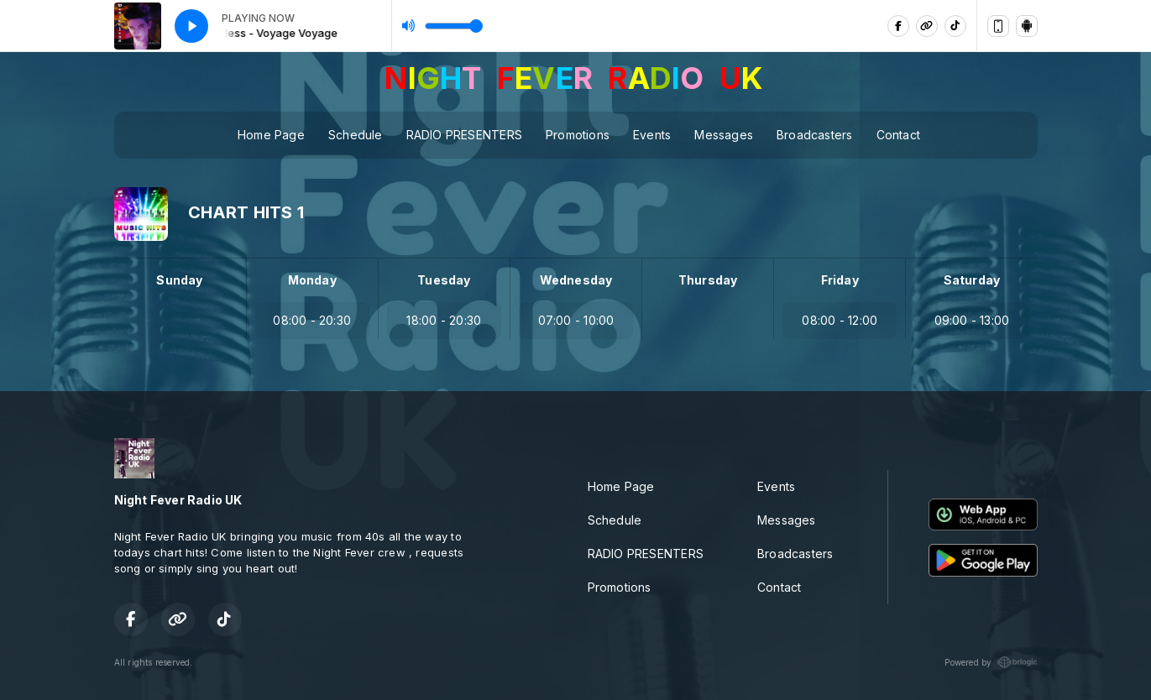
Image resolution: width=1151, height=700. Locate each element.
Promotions (578, 135)
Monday (312, 280)
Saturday (972, 280)
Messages (723, 135)
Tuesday (443, 280)
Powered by (990, 662)
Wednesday (576, 280)
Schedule (355, 135)
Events (652, 135)
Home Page (271, 135)
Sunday (179, 280)
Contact (898, 135)
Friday (840, 280)
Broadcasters (815, 135)
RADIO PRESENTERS (464, 135)
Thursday (708, 280)
